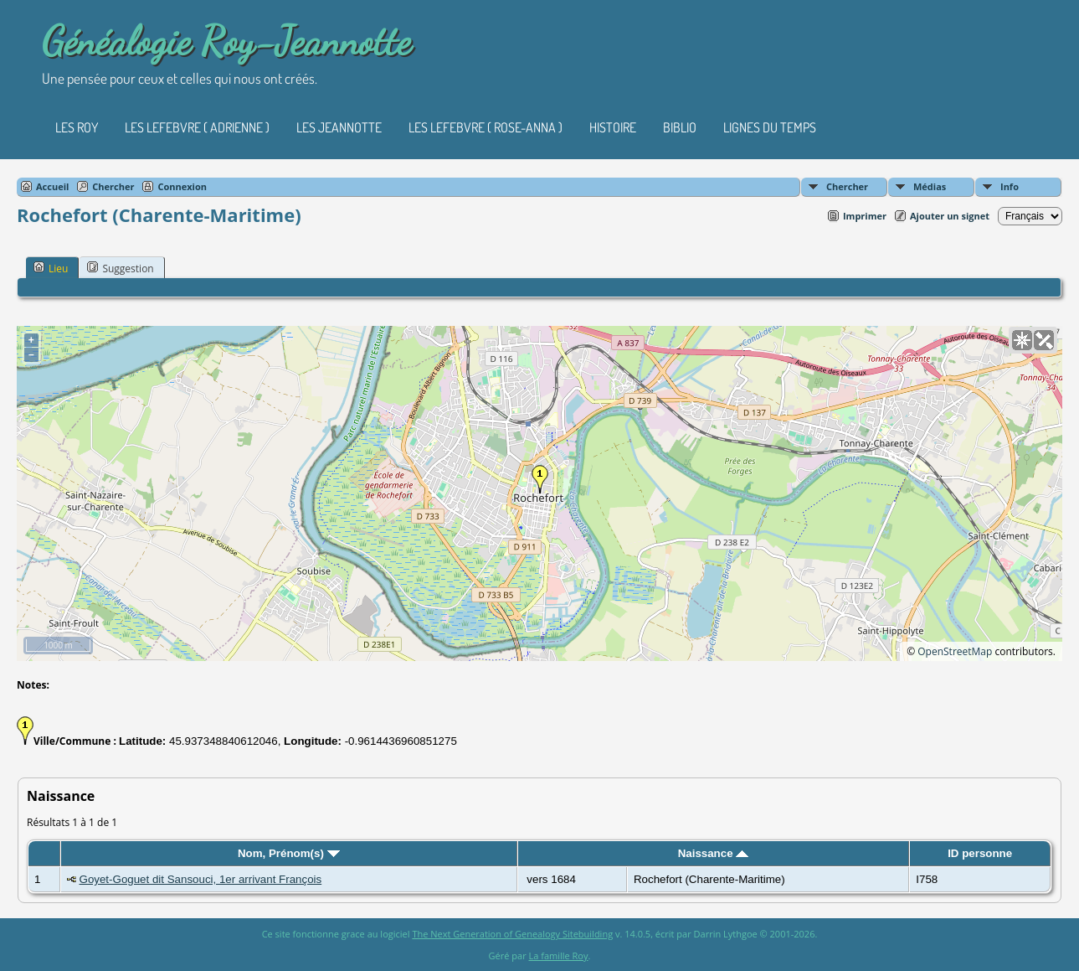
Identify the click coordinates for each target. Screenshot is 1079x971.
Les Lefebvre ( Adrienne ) (197, 127)
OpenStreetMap (954, 651)
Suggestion (120, 268)
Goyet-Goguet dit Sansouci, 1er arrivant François (201, 879)
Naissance (713, 853)
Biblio (679, 127)
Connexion (182, 186)
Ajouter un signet (949, 215)
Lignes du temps (769, 127)
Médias (929, 186)
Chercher (847, 186)
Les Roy (76, 127)
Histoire (612, 127)
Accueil (52, 186)
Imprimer (864, 215)
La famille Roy (558, 955)
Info (1009, 186)
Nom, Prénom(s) (289, 853)
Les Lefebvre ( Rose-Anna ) (485, 127)
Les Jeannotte (339, 127)
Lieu (50, 268)
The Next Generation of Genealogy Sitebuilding (512, 933)
